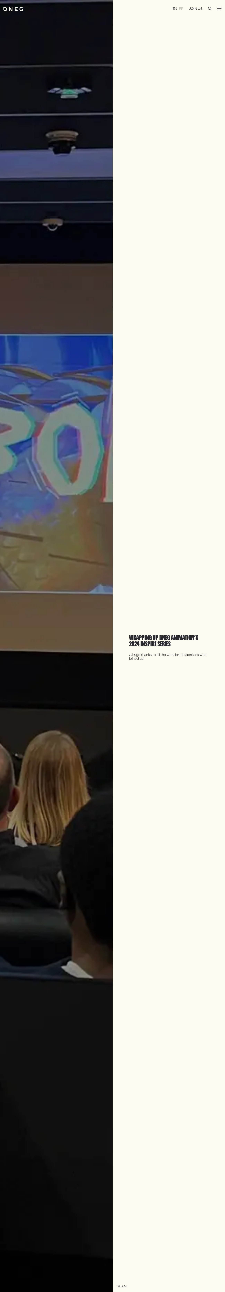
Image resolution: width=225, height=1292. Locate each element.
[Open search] (210, 9)
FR (184, 9)
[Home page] (13, 9)
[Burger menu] (219, 8)
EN (178, 9)
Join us (197, 9)
